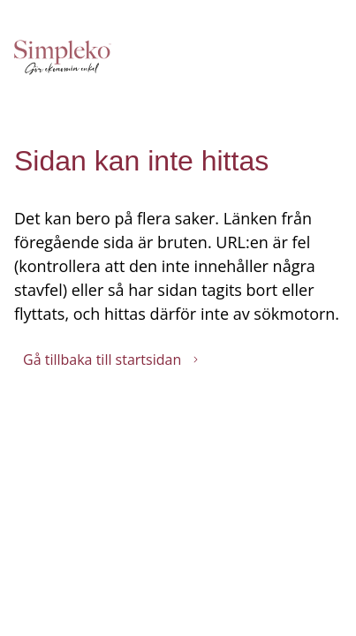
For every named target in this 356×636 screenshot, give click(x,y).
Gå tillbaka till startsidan (111, 359)
